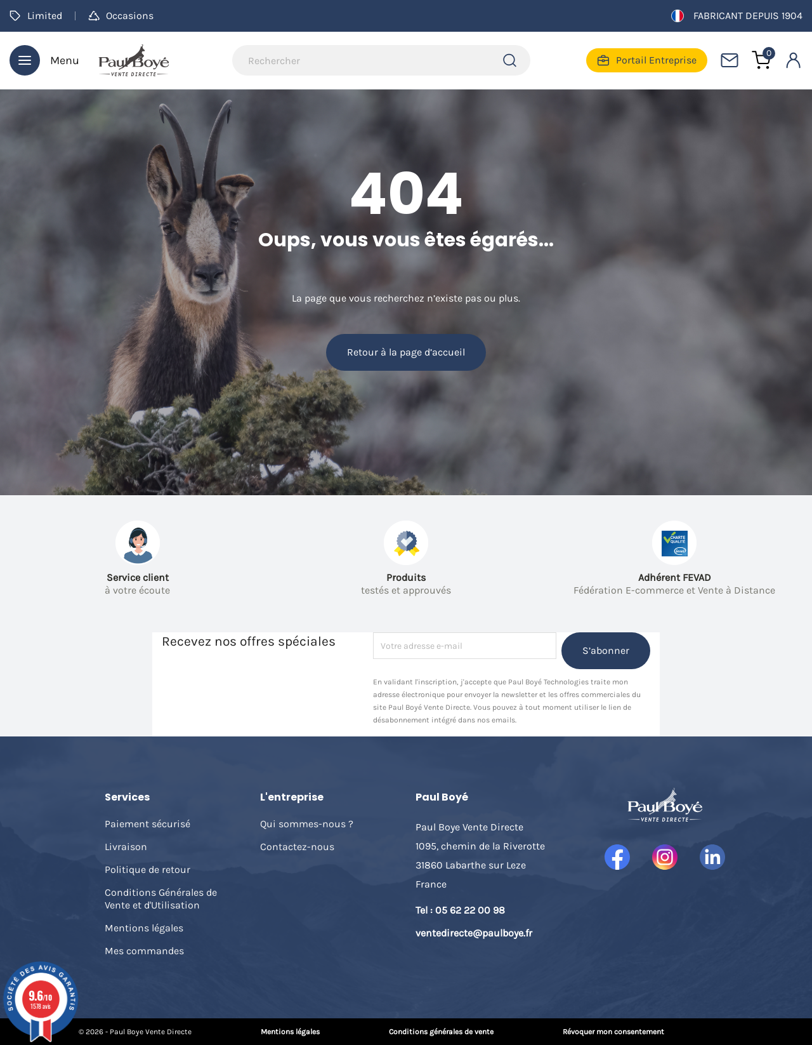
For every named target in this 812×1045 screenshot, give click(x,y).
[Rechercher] (381, 60)
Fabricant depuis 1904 (736, 16)
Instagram (665, 857)
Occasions (121, 16)
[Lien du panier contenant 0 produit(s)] (761, 60)
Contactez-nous (297, 847)
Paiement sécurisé (147, 824)
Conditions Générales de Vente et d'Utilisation (161, 898)
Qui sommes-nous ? (306, 824)
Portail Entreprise (647, 60)
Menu (44, 60)
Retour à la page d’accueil (406, 352)
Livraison (126, 847)
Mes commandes (144, 951)
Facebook (617, 857)
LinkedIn (712, 857)
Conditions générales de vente (441, 1031)
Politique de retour (147, 869)
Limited (36, 16)
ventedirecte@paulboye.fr (474, 933)
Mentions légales (144, 928)
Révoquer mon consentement (613, 1031)
